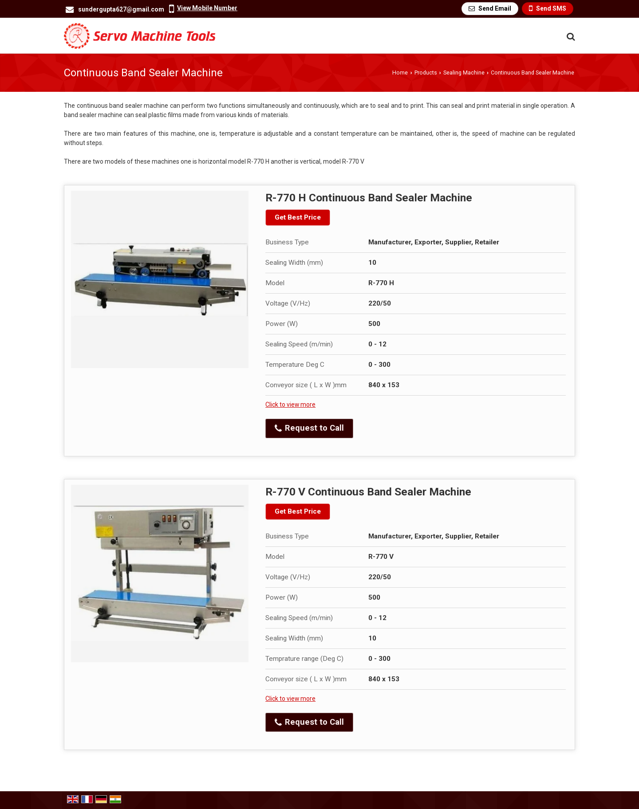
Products (425, 72)
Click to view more (290, 404)
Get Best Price (298, 217)
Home (400, 72)
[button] (207, 8)
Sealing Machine (464, 72)
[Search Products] (569, 36)
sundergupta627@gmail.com (121, 9)
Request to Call (309, 428)
